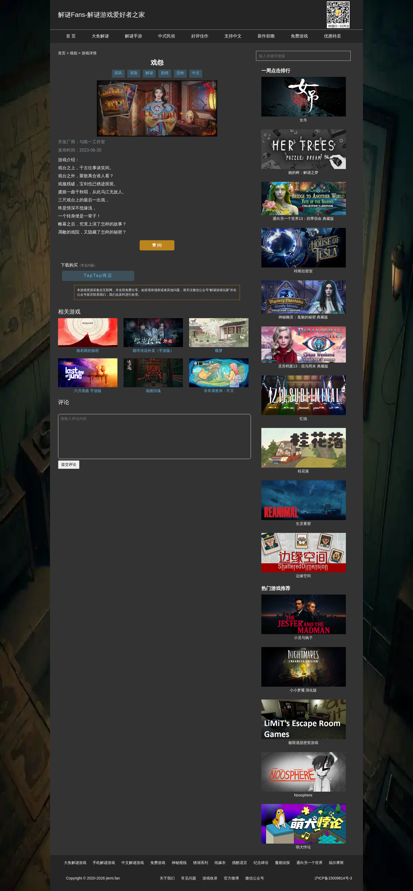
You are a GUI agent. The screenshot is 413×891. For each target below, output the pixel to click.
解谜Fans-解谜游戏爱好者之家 (101, 14)
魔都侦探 (282, 862)
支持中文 (233, 36)
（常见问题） (87, 265)
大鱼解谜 (100, 36)
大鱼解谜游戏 (75, 862)
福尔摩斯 (336, 862)
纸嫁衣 (220, 862)
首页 (62, 53)
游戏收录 (209, 878)
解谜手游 (133, 36)
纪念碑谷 (261, 862)
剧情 (165, 73)
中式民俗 (166, 36)
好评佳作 (199, 36)
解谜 (149, 73)
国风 (118, 73)
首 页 (71, 36)
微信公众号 (254, 878)
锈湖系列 (200, 862)
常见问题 (188, 878)
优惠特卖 (332, 36)
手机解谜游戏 (104, 862)
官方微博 (231, 878)
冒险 (133, 73)
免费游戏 (299, 36)
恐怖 (180, 73)
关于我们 (167, 878)
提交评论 (68, 464)
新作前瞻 (266, 36)
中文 (196, 73)
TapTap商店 (98, 275)
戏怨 (73, 53)
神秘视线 (179, 862)
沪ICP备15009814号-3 (333, 878)
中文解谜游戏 (132, 862)
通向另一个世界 (309, 862)
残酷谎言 (239, 862)
